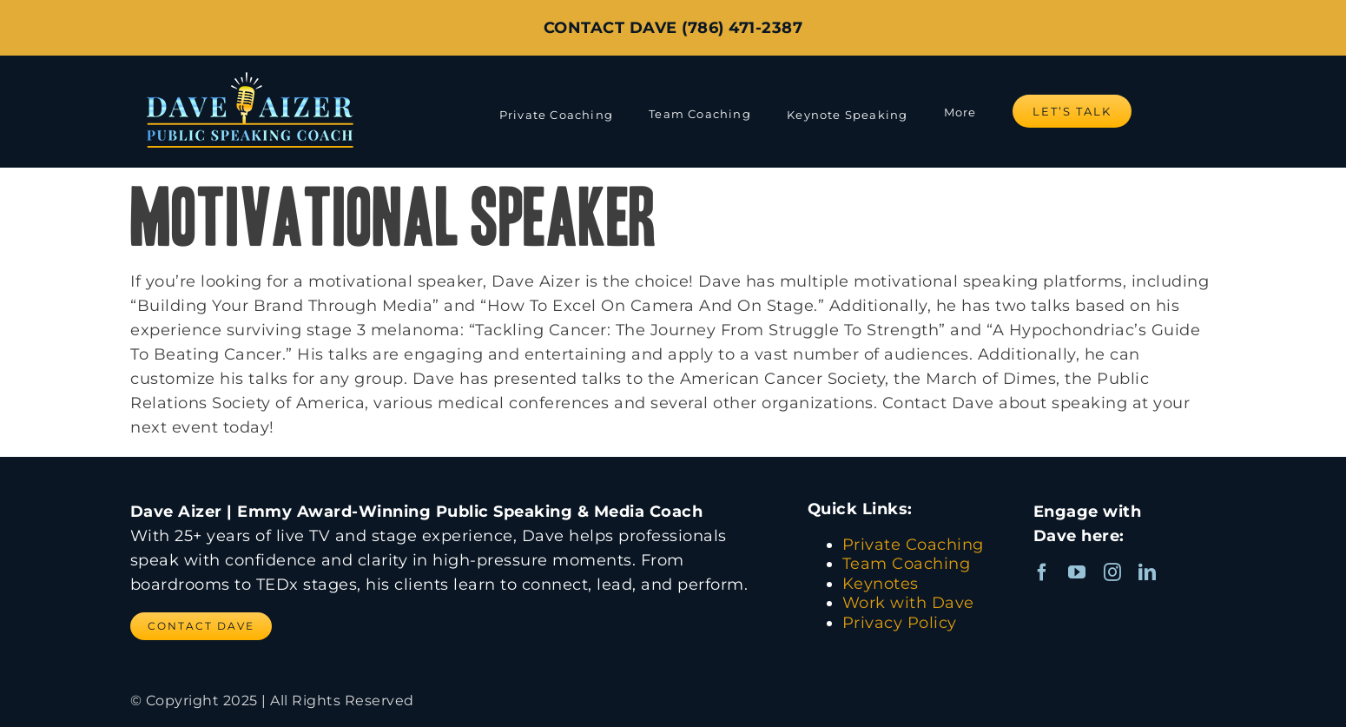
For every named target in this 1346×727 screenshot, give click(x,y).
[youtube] (1077, 572)
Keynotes (880, 583)
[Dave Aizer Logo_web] (249, 71)
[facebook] (1042, 572)
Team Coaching (906, 563)
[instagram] (1113, 572)
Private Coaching (913, 544)
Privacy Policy (899, 622)
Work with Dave (908, 602)
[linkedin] (1147, 572)
